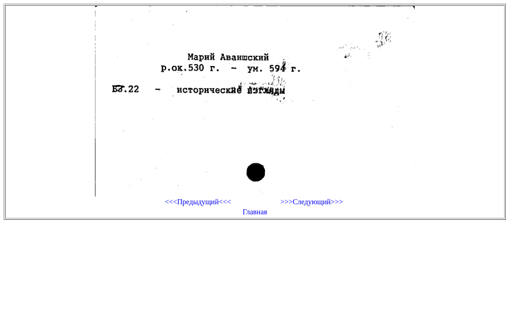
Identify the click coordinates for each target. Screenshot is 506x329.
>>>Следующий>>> (311, 202)
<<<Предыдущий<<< (198, 202)
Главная (254, 212)
